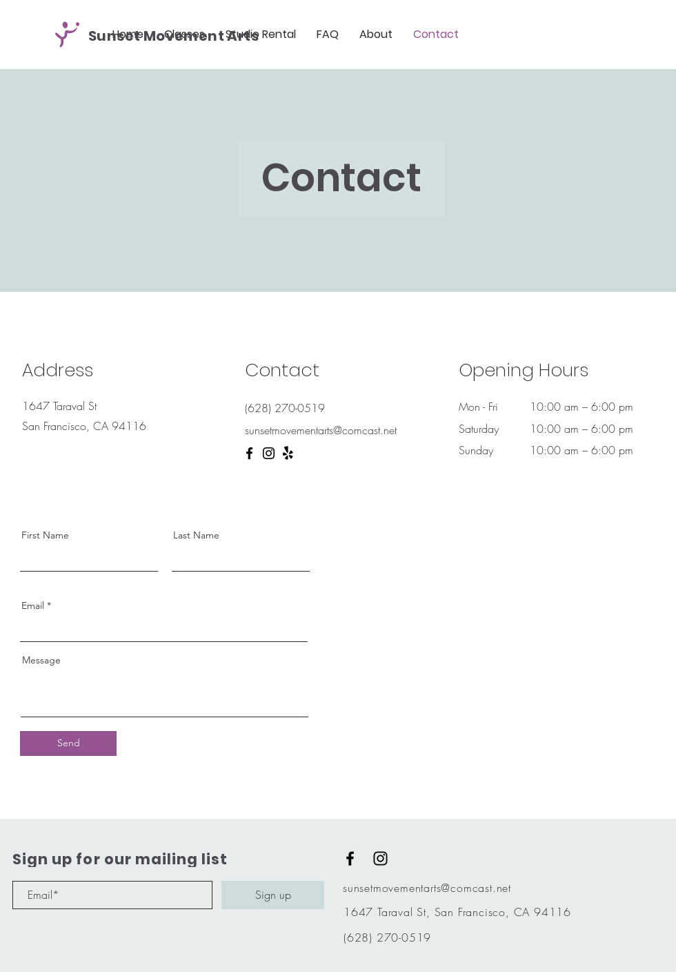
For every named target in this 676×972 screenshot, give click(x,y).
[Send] (68, 743)
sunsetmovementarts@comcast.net (427, 887)
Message (41, 660)
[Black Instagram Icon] (380, 858)
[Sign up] (272, 895)
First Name (45, 535)
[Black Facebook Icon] (350, 858)
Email (32, 605)
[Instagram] (269, 453)
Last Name (196, 535)
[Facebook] (249, 453)
